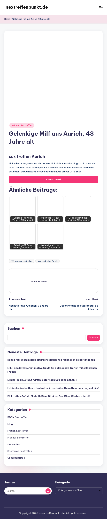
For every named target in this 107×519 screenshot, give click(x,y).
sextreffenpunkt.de (27, 7)
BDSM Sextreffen (17, 417)
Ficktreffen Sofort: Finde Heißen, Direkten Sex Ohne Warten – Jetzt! (48, 396)
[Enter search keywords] (28, 490)
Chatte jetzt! (53, 179)
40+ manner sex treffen (21, 261)
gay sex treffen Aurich (48, 261)
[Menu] (101, 7)
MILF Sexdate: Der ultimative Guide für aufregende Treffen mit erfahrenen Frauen (52, 369)
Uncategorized (16, 457)
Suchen (13, 328)
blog (10, 424)
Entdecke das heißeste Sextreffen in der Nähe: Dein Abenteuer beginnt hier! (53, 388)
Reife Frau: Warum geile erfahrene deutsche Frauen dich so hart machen (51, 359)
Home (7, 19)
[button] (39, 281)
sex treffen (13, 444)
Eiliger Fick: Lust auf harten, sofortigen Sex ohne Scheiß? (42, 379)
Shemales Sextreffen (19, 451)
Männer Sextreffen (21, 125)
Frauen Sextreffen (17, 430)
